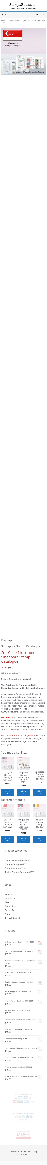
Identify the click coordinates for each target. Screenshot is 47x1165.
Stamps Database (13, 868)
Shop (7, 914)
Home (3, 20)
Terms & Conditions (14, 918)
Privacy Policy (11, 910)
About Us (9, 894)
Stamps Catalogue (13, 20)
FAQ (7, 902)
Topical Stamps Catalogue (17, 872)
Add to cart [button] (7, 792)
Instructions (10, 906)
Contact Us (10, 898)
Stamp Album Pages (14, 860)
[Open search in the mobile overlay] (43, 15)
